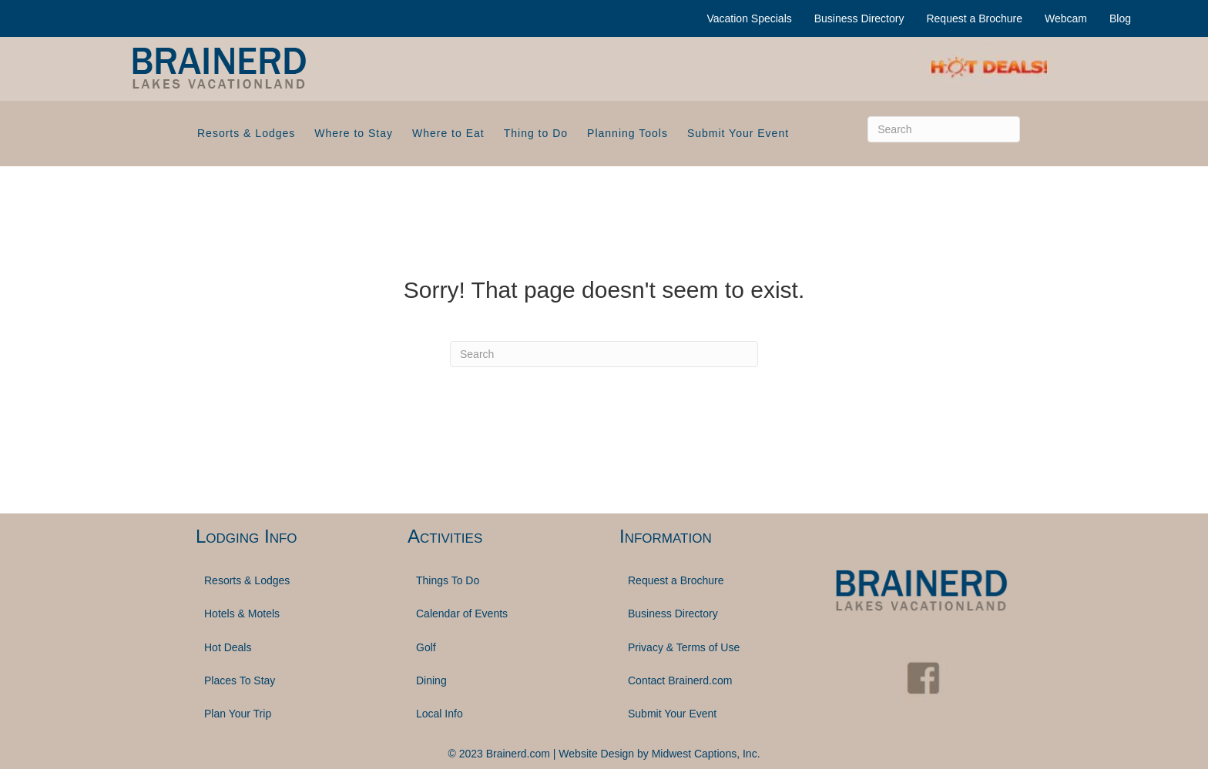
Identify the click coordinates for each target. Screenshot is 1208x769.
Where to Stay (353, 133)
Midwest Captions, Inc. (706, 753)
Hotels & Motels (242, 613)
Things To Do (447, 580)
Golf (426, 647)
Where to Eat (448, 133)
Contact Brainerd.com (680, 680)
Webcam (1066, 18)
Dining (431, 680)
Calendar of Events (462, 613)
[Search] (943, 129)
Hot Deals (227, 647)
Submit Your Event (738, 133)
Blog (1120, 18)
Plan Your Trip (237, 713)
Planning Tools (627, 133)
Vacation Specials (749, 18)
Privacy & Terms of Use (684, 647)
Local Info (439, 713)
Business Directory (859, 18)
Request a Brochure (974, 18)
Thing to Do (536, 133)
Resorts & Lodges (246, 133)
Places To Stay (239, 680)
